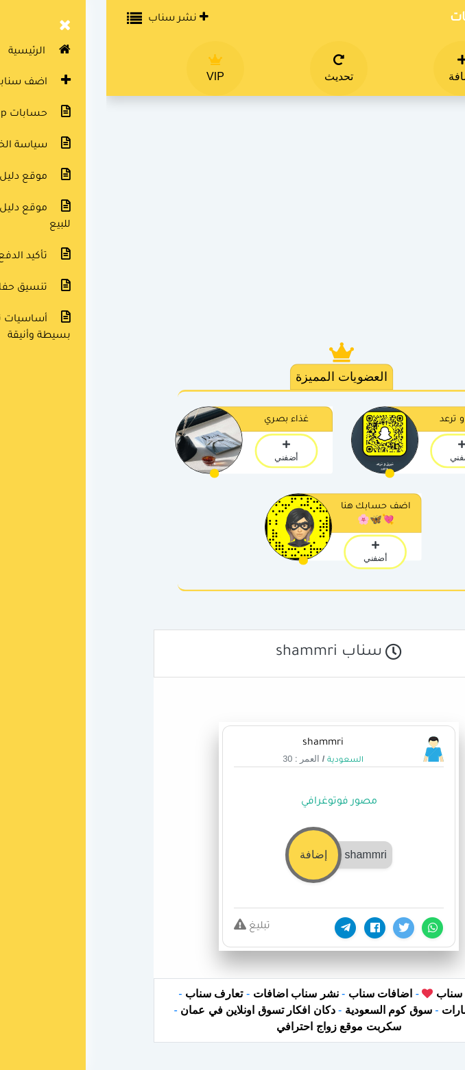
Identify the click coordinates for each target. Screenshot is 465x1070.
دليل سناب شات (391, 18)
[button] (232, 854)
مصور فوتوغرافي (233, 802)
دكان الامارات (366, 1010)
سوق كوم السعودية (282, 1010)
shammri (216, 743)
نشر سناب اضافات (189, 993)
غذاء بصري (180, 420)
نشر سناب (72, 18)
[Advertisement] (232, 226)
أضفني (356, 451)
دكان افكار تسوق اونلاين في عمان (151, 1010)
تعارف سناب (107, 993)
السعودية (239, 760)
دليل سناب (352, 993)
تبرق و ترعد (356, 420)
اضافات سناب (274, 993)
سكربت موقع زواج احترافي (232, 1026)
